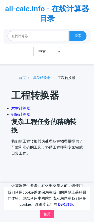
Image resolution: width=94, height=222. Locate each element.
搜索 (78, 36)
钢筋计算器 (20, 114)
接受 (47, 214)
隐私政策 (65, 204)
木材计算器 (20, 108)
